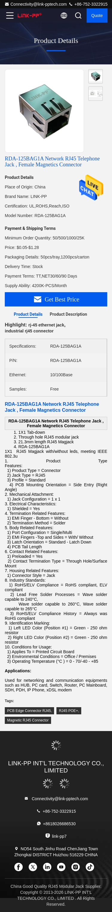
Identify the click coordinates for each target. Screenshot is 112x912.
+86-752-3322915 (88, 4)
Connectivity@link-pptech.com (35, 4)
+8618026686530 (56, 823)
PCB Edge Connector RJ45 (29, 711)
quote (97, 15)
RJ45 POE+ (68, 711)
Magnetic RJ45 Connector (28, 720)
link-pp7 (56, 836)
